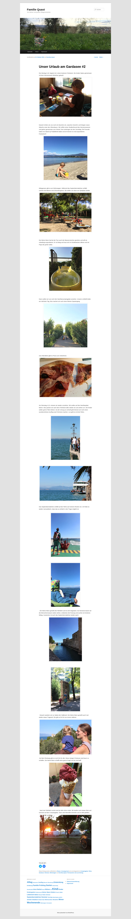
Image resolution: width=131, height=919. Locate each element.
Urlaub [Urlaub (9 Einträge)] (40, 899)
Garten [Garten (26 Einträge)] (49, 885)
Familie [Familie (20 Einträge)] (36, 885)
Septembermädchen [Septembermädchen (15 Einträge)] (34, 897)
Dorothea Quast (50, 57)
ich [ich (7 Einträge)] (51, 889)
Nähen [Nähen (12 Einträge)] (36, 894)
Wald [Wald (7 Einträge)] (43, 899)
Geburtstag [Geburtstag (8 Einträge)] (55, 885)
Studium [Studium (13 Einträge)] (35, 899)
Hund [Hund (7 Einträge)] (43, 889)
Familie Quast (36, 9)
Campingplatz (84, 871)
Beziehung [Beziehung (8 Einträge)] (50, 882)
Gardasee (41, 872)
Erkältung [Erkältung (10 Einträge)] (29, 885)
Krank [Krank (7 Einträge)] (57, 892)
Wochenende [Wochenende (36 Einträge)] (33, 902)
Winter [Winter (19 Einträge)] (61, 899)
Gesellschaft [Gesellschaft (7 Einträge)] (30, 889)
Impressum (44, 51)
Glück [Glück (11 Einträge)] (35, 889)
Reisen (59, 871)
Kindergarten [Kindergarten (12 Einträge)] (31, 892)
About (36, 51)
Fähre (90, 871)
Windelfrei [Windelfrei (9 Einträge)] (55, 899)
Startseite (29, 51)
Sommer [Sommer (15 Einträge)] (44, 897)
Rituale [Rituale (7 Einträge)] (40, 894)
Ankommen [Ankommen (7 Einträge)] (35, 882)
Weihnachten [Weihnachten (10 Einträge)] (48, 899)
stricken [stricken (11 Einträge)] (29, 899)
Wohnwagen (53, 872)
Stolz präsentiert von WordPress (65, 912)
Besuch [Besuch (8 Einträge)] (46, 882)
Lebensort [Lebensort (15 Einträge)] (30, 894)
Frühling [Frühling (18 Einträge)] (42, 885)
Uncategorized (65, 871)
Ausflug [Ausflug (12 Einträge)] (40, 882)
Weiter (101, 57)
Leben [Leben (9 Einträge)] (61, 892)
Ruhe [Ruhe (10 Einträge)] (44, 894)
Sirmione (46, 872)
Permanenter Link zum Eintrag (75, 872)
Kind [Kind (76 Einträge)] (55, 888)
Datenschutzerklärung (73, 881)
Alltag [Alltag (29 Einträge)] (29, 882)
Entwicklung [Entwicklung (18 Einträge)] (58, 882)
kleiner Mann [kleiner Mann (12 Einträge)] (46, 892)
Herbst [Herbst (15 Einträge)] (39, 889)
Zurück (95, 57)
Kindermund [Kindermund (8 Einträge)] (39, 892)
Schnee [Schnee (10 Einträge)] (48, 894)
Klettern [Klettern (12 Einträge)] (53, 892)
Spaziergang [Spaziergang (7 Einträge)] (55, 897)
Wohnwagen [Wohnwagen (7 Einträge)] (43, 903)
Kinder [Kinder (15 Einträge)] (60, 889)
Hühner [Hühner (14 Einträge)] (47, 889)
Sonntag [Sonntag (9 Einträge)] (50, 897)
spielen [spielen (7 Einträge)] (60, 897)
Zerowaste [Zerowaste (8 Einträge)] (49, 903)
